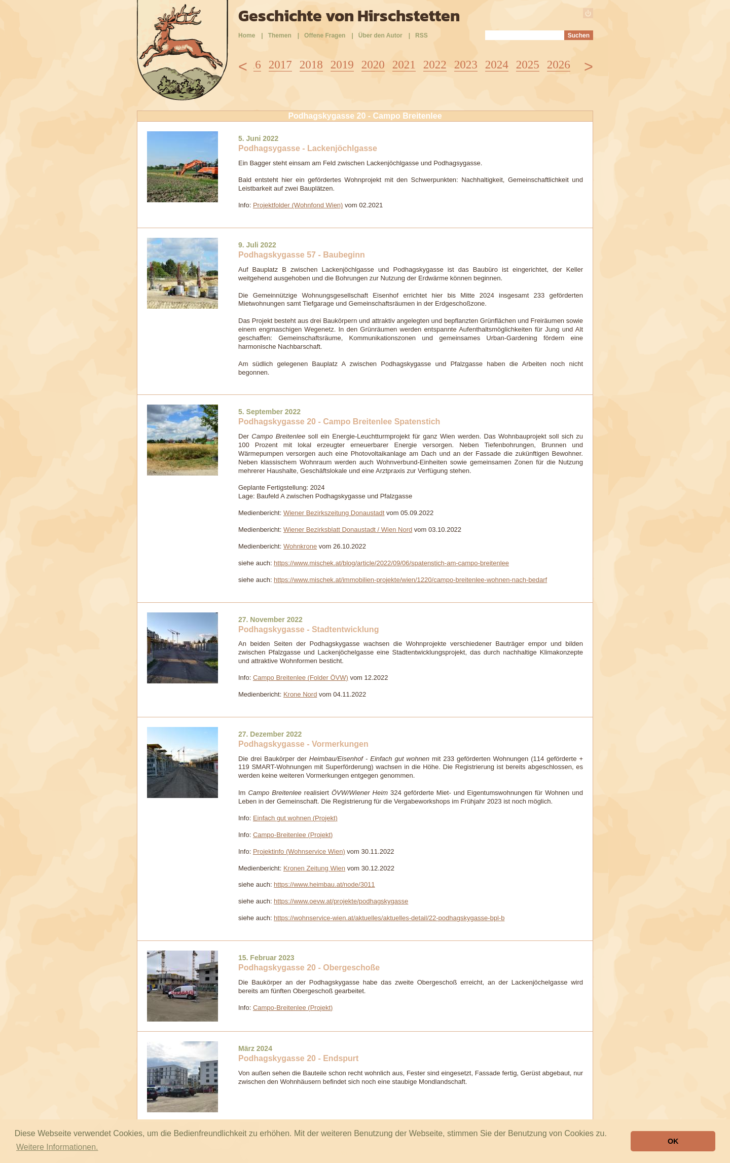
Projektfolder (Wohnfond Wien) (298, 205)
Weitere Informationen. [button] (57, 1147)
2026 (558, 64)
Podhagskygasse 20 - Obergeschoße (309, 967)
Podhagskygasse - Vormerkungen (303, 744)
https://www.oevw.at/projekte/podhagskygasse (341, 901)
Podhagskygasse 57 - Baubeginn (301, 254)
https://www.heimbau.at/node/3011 (324, 884)
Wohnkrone (300, 546)
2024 (496, 64)
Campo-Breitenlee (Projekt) (293, 835)
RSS (421, 35)
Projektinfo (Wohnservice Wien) (299, 851)
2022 (435, 64)
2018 (311, 64)
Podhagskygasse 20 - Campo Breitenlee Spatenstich (339, 421)
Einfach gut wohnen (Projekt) (295, 818)
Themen (279, 35)
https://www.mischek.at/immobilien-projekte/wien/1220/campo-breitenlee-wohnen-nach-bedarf (410, 580)
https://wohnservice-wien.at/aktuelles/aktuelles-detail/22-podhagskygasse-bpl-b (389, 918)
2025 (527, 64)
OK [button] (673, 1141)
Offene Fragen (324, 35)
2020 (373, 64)
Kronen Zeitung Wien (314, 868)
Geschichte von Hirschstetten (349, 16)
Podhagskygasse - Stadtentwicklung (308, 629)
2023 (466, 64)
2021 (404, 64)
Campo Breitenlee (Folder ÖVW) (300, 677)
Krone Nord (300, 694)
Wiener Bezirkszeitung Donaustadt (333, 513)
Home (246, 35)
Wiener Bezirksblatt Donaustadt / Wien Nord (347, 529)
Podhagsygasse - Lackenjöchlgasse (307, 148)
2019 (342, 64)
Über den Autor (380, 35)
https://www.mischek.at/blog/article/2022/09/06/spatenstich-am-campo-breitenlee (391, 563)
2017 (280, 64)
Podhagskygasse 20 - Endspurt (298, 1058)
